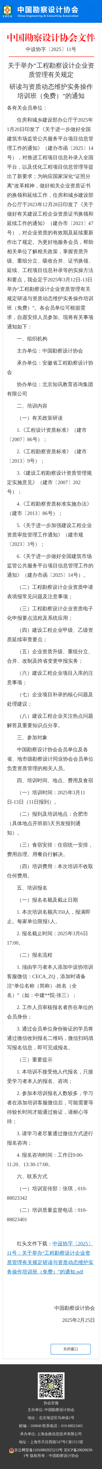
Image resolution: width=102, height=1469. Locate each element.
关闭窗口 (70, 1349)
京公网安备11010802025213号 (36, 1450)
